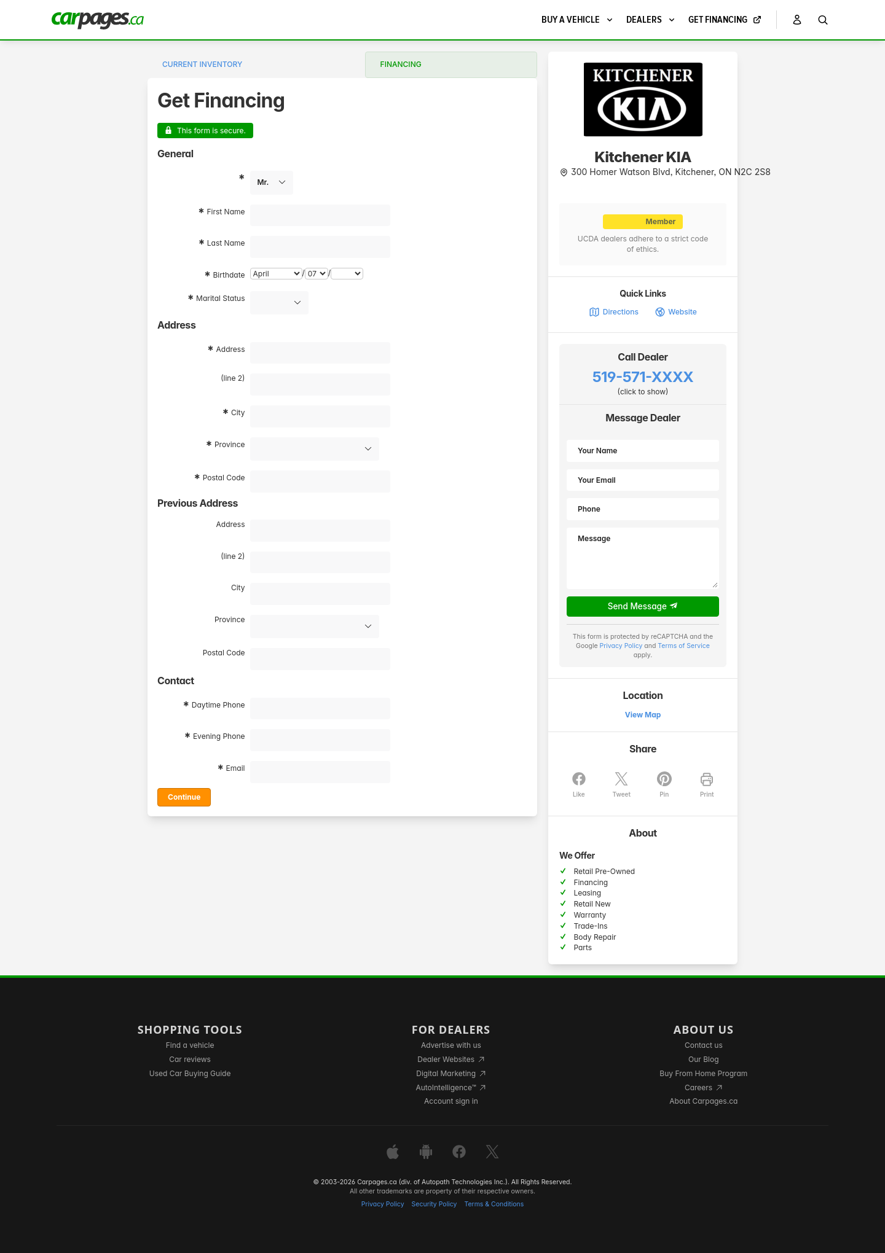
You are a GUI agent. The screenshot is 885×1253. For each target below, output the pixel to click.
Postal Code (224, 477)
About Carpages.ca (703, 1101)
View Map (643, 714)
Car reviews (190, 1059)
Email (235, 768)
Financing (401, 64)
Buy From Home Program (703, 1073)
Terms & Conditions (494, 1204)
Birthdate (229, 274)
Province (229, 444)
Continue (184, 797)
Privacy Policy (621, 646)
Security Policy (434, 1204)
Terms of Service (684, 646)
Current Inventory (202, 64)
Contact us (704, 1045)
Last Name (226, 243)
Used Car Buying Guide (190, 1073)
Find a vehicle (190, 1045)
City (238, 412)
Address (230, 349)
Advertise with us (451, 1045)
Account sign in (451, 1101)
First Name (225, 211)
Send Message (643, 606)
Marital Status (220, 298)
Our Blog (703, 1059)
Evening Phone (219, 736)
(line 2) (233, 378)
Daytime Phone (218, 704)
